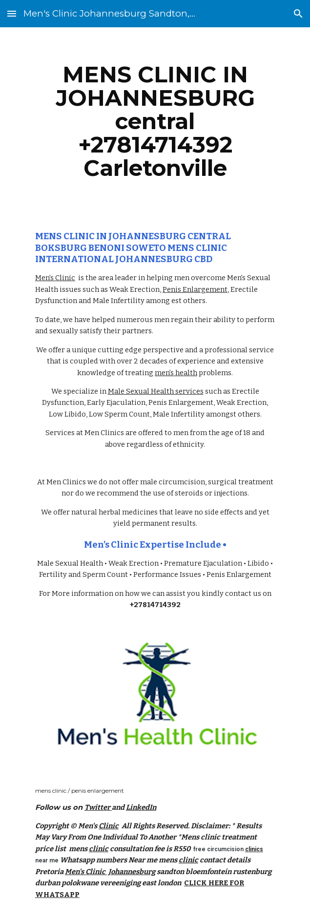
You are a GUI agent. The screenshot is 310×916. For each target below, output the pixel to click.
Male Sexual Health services (156, 391)
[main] (155, 121)
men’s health (176, 372)
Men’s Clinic (55, 277)
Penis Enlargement (195, 289)
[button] (11, 13)
